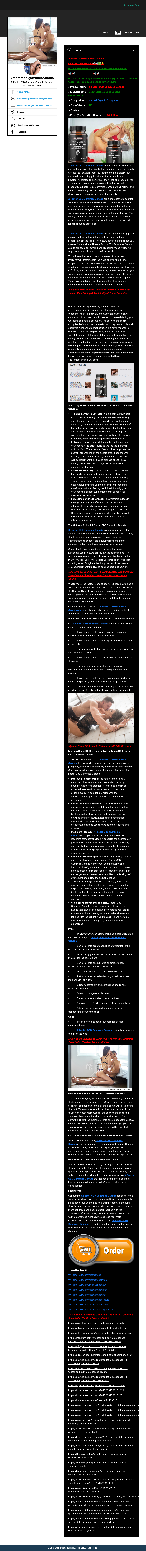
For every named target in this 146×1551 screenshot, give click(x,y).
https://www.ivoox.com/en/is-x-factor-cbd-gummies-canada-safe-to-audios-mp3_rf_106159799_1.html (101, 1481)
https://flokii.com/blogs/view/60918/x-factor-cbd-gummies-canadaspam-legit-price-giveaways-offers (101, 1438)
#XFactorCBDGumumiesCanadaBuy (87, 1285)
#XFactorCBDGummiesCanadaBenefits (89, 1304)
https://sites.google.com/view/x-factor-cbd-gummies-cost (100, 1333)
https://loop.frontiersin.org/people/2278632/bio (94, 1400)
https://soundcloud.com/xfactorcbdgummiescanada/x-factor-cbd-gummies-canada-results (98, 1370)
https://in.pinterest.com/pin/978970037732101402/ (96, 1385)
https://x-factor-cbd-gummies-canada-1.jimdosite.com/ (98, 1328)
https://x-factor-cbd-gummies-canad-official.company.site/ (100, 1355)
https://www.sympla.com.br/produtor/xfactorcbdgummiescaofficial (104, 1415)
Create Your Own (131, 5)
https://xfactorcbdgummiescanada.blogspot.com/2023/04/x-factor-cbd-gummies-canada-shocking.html (101, 1520)
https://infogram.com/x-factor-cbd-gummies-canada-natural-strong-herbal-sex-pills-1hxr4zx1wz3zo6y (97, 1339)
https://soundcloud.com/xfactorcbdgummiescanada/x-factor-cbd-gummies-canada (98, 1361)
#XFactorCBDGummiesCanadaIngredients (90, 1309)
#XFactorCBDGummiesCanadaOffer (87, 1290)
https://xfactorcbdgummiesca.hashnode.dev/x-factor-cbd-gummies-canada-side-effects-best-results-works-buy (99, 1511)
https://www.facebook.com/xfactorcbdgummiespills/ (96, 1323)
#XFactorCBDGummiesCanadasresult (88, 1299)
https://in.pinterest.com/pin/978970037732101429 (96, 1390)
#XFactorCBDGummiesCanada (84, 1275)
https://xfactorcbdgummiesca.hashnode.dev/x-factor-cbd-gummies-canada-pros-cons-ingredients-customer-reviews (100, 1503)
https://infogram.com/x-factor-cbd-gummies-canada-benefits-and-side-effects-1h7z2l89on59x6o (97, 1348)
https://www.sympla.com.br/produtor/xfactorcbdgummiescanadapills (105, 1410)
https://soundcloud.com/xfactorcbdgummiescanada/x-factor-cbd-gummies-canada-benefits (98, 1378)
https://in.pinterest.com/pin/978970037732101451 (96, 1395)
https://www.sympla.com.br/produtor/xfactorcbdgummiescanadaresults (107, 1405)
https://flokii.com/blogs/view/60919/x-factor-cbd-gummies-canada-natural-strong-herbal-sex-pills (101, 1447)
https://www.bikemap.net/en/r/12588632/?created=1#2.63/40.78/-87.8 (91, 1489)
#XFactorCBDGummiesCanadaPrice (87, 1280)
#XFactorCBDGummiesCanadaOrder (87, 1295)
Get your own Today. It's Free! (73, 1547)
